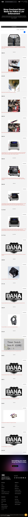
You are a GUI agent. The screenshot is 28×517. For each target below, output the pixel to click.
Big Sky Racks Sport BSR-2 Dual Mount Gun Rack (9, 92)
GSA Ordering (3, 501)
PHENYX (8, 515)
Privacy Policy (17, 501)
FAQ (2, 502)
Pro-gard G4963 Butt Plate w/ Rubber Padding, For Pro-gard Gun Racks (12, 374)
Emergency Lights (17, 490)
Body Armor (17, 488)
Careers (2, 490)
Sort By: (18, 29)
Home (2, 485)
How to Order (3, 499)
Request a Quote (4, 504)
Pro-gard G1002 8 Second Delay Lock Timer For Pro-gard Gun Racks (11, 350)
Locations (2, 486)
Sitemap (2, 509)
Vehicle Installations (4, 506)
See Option (24, 57)
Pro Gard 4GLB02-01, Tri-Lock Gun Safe (7, 446)
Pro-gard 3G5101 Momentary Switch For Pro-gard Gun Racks (10, 398)
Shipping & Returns (18, 502)
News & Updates (17, 504)
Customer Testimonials (5, 493)
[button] (19, 1)
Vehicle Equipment (18, 493)
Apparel (16, 485)
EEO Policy (16, 499)
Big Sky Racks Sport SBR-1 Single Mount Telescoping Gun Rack (11, 132)
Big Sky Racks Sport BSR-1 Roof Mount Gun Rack (9, 72)
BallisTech (17, 486)
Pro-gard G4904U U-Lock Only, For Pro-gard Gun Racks (10, 326)
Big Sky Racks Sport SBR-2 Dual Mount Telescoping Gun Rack (10, 112)
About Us (2, 488)
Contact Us (25, 2)
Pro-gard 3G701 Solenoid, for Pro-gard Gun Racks (9, 422)
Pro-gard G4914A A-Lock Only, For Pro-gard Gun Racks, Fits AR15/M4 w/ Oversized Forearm (14, 255)
